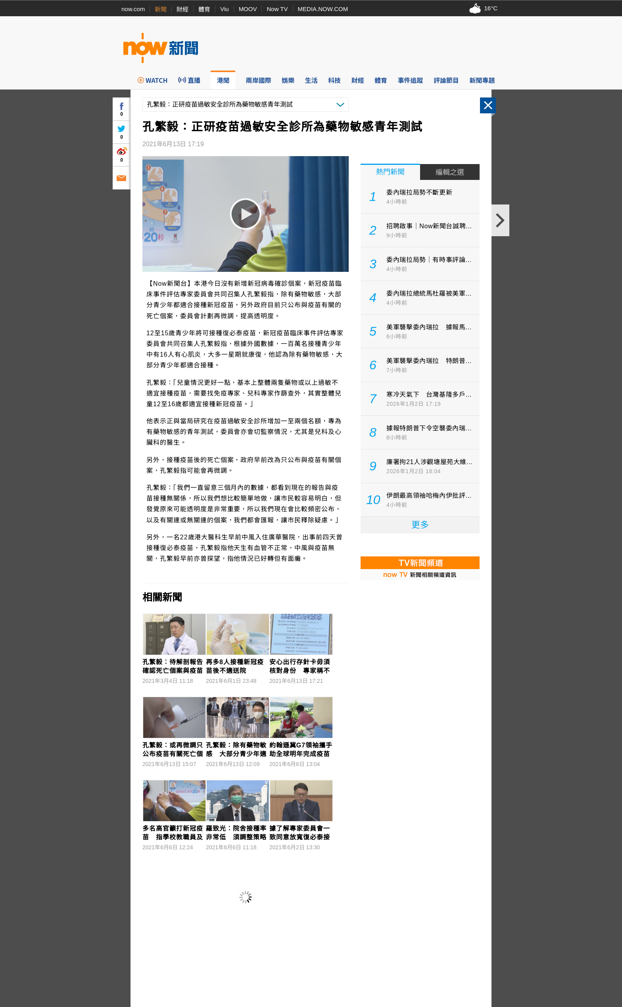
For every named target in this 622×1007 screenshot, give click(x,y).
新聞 (161, 9)
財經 (182, 9)
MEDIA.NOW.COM (323, 9)
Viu (224, 9)
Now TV (277, 9)
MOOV (248, 9)
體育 (204, 9)
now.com (133, 9)
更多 (420, 525)
